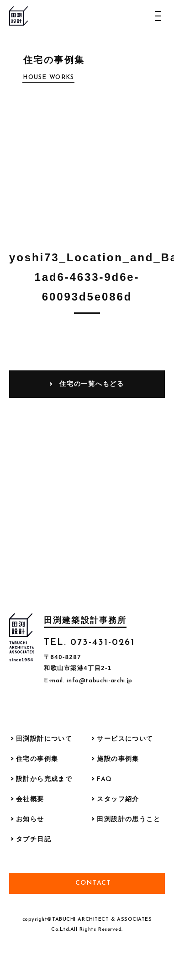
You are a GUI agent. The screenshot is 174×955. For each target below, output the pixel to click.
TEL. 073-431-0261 (89, 642)
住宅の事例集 (37, 759)
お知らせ (30, 819)
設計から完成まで (44, 779)
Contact (93, 883)
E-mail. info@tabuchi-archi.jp (88, 681)
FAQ (104, 779)
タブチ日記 (33, 839)
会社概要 (30, 799)
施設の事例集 (118, 759)
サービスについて (125, 739)
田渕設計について (44, 739)
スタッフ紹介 (118, 799)
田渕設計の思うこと (128, 819)
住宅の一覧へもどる (91, 383)
